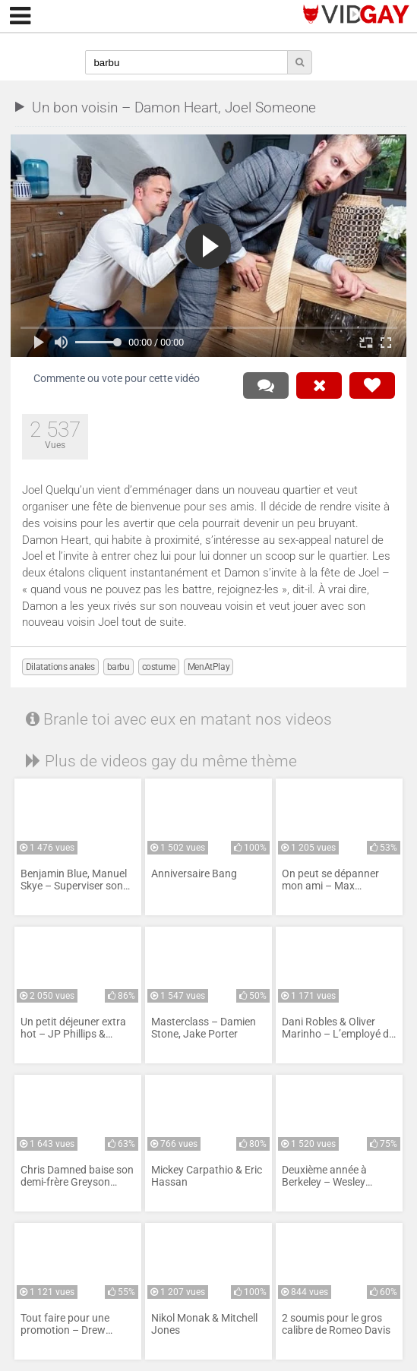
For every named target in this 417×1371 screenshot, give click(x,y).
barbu (118, 667)
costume (158, 667)
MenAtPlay (208, 667)
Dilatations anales (60, 667)
